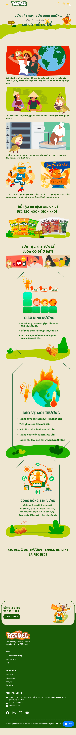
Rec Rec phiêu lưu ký (14, 656)
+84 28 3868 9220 (16, 703)
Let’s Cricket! (12, 617)
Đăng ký (9, 682)
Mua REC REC (11, 659)
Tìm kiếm (9, 675)
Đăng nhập (10, 678)
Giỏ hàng (9, 685)
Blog (7, 663)
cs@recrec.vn (14, 706)
